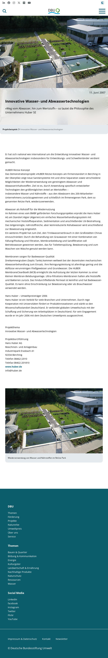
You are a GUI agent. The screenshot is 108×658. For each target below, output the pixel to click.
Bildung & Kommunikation (22, 556)
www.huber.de (13, 366)
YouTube (12, 619)
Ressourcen (14, 579)
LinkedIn (12, 599)
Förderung (13, 516)
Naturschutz (14, 575)
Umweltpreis (15, 528)
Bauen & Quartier (17, 552)
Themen (12, 512)
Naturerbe (13, 524)
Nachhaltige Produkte (20, 571)
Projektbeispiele (10, 129)
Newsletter (62, 638)
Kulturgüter (14, 564)
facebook (13, 603)
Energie (12, 560)
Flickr (11, 615)
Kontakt (46, 638)
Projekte (12, 520)
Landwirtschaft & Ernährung (23, 568)
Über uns (13, 532)
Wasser (12, 583)
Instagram (13, 607)
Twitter (12, 611)
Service (12, 536)
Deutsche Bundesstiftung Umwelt (31, 648)
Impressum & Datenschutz (22, 638)
